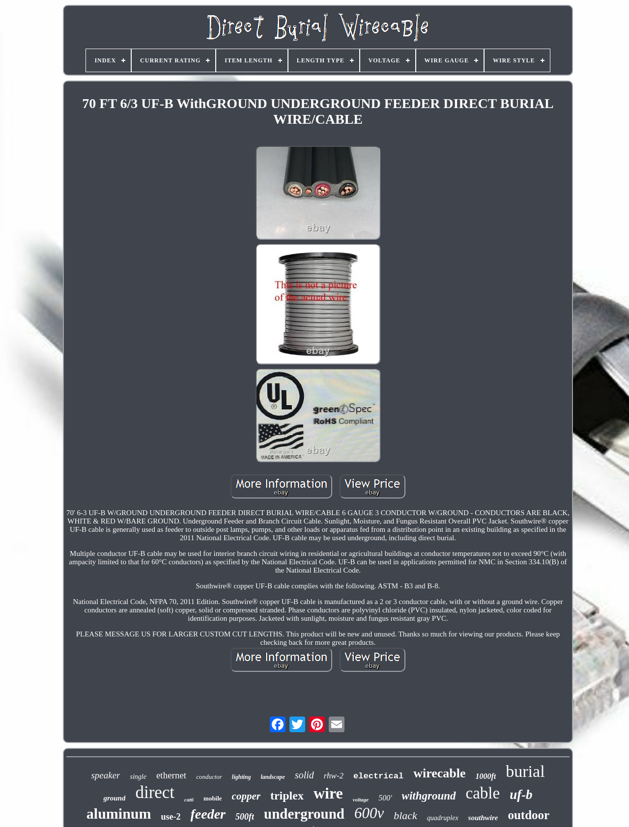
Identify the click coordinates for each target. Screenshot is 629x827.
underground (304, 814)
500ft (244, 817)
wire (328, 793)
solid (304, 775)
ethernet (171, 775)
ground (114, 798)
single (138, 776)
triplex (287, 795)
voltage (361, 799)
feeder (208, 814)
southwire (483, 818)
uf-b (521, 794)
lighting (241, 776)
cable (483, 793)
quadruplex (442, 818)
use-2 (171, 817)
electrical (378, 776)
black (405, 815)
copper (246, 796)
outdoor (528, 815)
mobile (212, 798)
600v (369, 813)
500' (385, 798)
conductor (209, 776)
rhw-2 (333, 775)
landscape (273, 776)
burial (525, 771)
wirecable (439, 773)
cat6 (189, 799)
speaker (105, 775)
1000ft (486, 776)
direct (154, 792)
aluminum (118, 813)
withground (429, 796)
